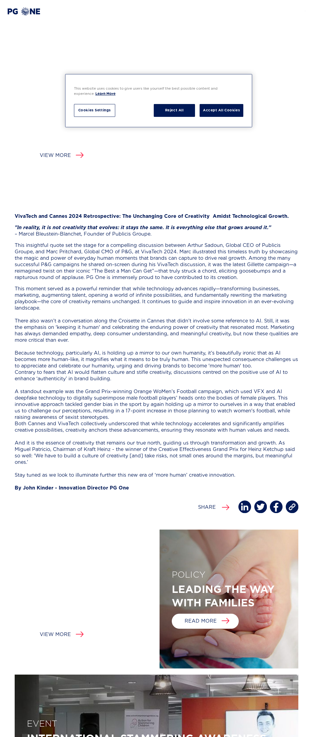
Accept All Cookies (221, 110)
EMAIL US (193, 686)
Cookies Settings (94, 110)
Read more (207, 290)
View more (61, 155)
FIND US (125, 686)
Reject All (174, 110)
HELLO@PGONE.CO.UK (207, 696)
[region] (158, 101)
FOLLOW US (264, 686)
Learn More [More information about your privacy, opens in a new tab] (105, 93)
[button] (24, 11)
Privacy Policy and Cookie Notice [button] (38, 728)
